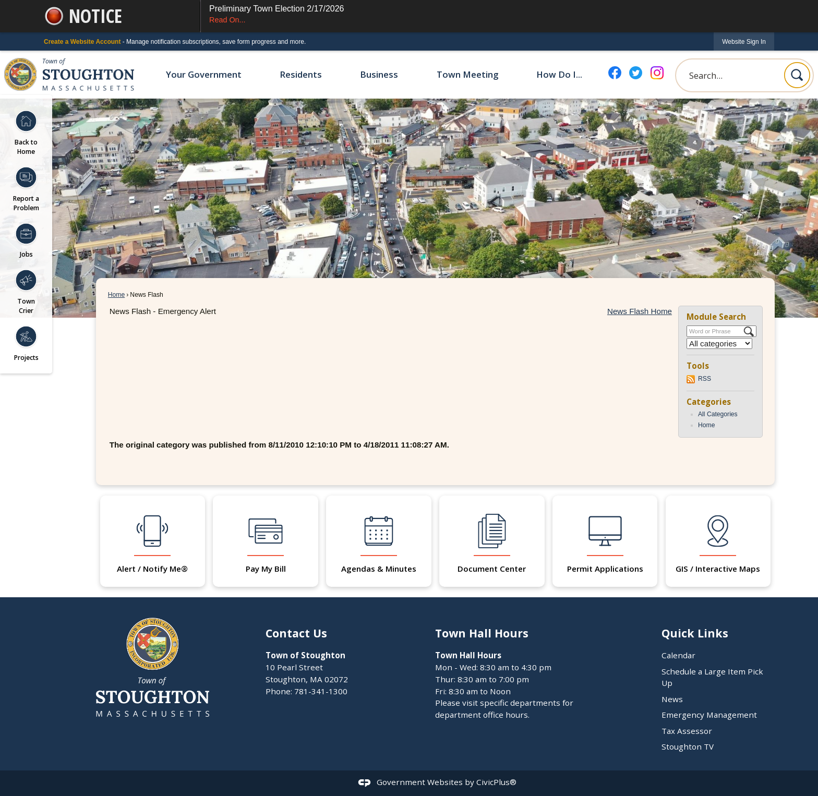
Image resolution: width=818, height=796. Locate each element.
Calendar (678, 655)
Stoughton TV (687, 746)
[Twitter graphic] (635, 72)
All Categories (718, 414)
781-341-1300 (320, 691)
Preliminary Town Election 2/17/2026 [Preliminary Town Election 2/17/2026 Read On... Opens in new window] (487, 15)
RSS (704, 378)
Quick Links (694, 633)
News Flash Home (639, 311)
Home (116, 294)
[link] (744, 41)
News (672, 699)
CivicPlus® (496, 782)
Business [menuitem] (379, 74)
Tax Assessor (686, 731)
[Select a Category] (719, 343)
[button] (797, 75)
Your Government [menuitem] (204, 74)
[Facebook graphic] (614, 72)
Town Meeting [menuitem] (467, 74)
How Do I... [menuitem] (559, 74)
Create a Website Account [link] (82, 41)
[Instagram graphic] (657, 72)
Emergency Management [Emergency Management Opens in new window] (709, 714)
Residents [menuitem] (301, 74)
